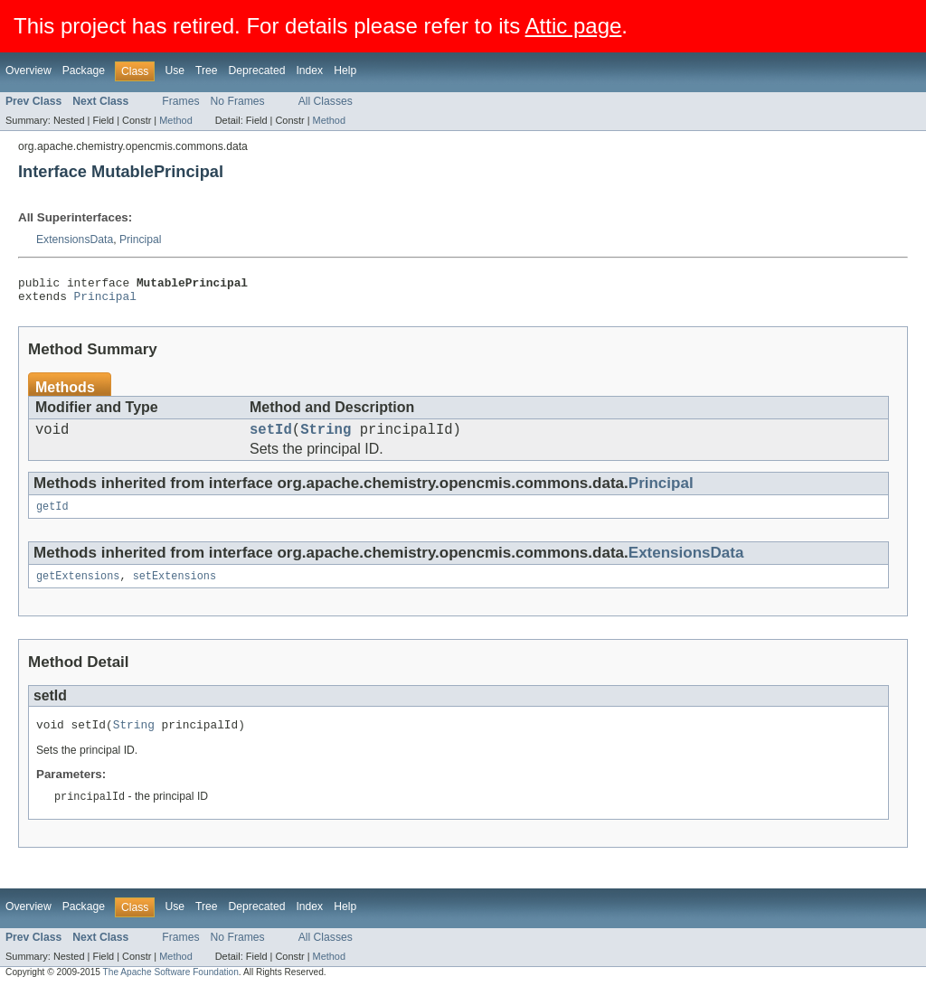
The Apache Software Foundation (171, 988)
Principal (140, 239)
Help (345, 70)
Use (174, 70)
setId (271, 437)
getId (52, 517)
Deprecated (257, 70)
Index (309, 70)
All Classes (325, 101)
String (325, 437)
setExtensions (174, 588)
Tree (206, 70)
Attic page (573, 26)
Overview (28, 70)
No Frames (238, 101)
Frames (180, 101)
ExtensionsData (74, 239)
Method (175, 120)
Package (83, 70)
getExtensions (77, 588)
